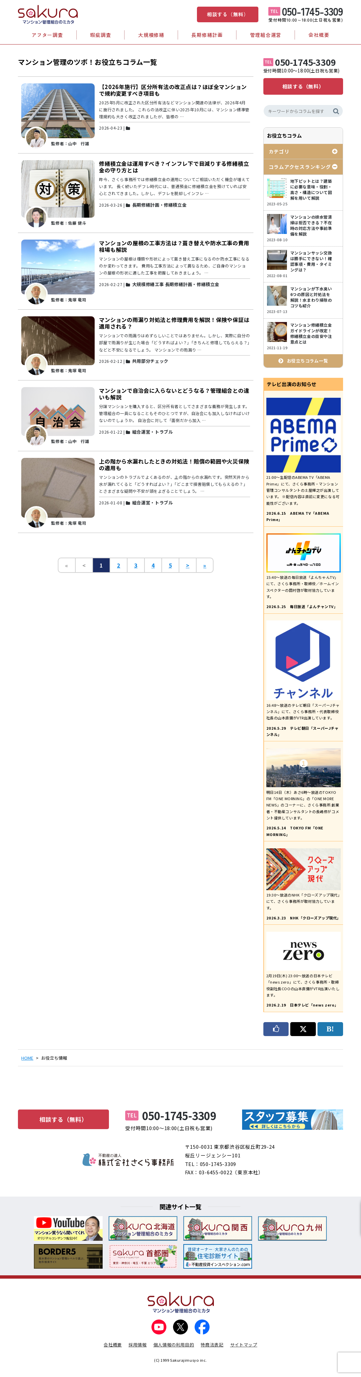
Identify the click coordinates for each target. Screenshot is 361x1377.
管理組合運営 (265, 34)
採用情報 (138, 1344)
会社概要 (319, 34)
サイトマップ (243, 1344)
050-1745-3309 (312, 11)
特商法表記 (212, 1344)
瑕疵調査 (100, 34)
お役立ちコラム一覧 (307, 361)
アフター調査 (47, 34)
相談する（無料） (228, 14)
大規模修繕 (151, 34)
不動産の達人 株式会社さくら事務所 (128, 1160)
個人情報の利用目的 (173, 1344)
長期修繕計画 (207, 34)
